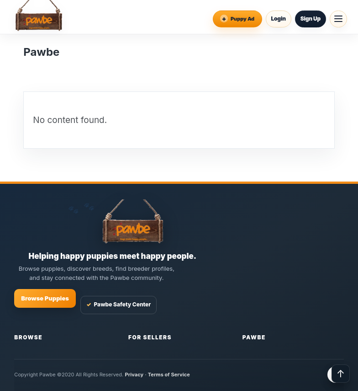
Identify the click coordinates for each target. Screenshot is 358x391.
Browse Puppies (45, 298)
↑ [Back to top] (341, 374)
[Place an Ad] (237, 19)
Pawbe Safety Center (118, 304)
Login (278, 18)
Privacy (134, 374)
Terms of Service (169, 374)
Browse (28, 337)
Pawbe (254, 337)
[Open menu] (338, 19)
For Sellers (150, 337)
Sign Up (310, 18)
